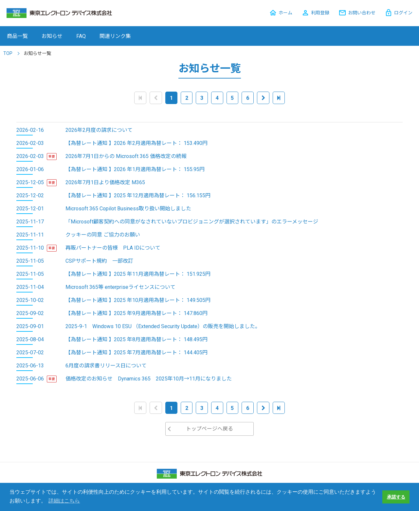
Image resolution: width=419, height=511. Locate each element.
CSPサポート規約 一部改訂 (99, 261)
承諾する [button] (396, 497)
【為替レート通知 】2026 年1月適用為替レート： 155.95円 (135, 169)
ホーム (285, 12)
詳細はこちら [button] (64, 500)
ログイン (403, 12)
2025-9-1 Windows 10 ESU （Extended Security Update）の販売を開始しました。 (162, 326)
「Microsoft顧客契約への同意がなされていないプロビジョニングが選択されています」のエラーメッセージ (191, 222)
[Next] (263, 98)
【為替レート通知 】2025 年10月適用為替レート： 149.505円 (137, 300)
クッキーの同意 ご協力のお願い (102, 235)
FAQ (81, 36)
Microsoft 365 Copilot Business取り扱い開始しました (128, 208)
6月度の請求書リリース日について (106, 365)
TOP (7, 53)
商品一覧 (17, 36)
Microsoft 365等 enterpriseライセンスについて (120, 287)
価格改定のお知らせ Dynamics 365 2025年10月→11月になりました (148, 379)
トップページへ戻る (209, 429)
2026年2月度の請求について (99, 130)
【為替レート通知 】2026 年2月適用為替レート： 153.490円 (136, 143)
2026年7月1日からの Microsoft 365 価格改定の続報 (126, 156)
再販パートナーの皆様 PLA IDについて (112, 248)
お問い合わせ (361, 12)
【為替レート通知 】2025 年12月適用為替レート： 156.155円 (137, 195)
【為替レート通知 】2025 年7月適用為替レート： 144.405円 (136, 352)
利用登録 (320, 12)
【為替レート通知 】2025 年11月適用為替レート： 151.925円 (137, 274)
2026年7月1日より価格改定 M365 (105, 182)
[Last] (279, 98)
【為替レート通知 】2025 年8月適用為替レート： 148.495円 (136, 339)
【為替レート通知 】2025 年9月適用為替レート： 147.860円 (136, 313)
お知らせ (52, 36)
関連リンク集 (115, 36)
